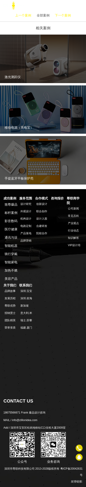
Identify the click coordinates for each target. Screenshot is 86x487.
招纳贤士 (10, 313)
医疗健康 (11, 229)
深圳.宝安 (26, 291)
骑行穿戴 (11, 254)
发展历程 (10, 298)
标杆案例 (11, 213)
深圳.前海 (26, 298)
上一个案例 (23, 15)
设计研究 (25, 204)
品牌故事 (10, 291)
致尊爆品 (11, 204)
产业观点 (73, 223)
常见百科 (73, 216)
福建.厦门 (26, 327)
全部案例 (43, 15)
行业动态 (73, 230)
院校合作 (41, 233)
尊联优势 (10, 305)
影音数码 (11, 221)
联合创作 (41, 211)
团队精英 (10, 320)
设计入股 (41, 218)
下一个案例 (63, 15)
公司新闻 (73, 208)
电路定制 (25, 226)
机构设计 (25, 218)
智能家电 (11, 262)
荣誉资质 (10, 327)
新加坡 (24, 305)
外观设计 (25, 211)
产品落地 (25, 233)
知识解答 (73, 237)
